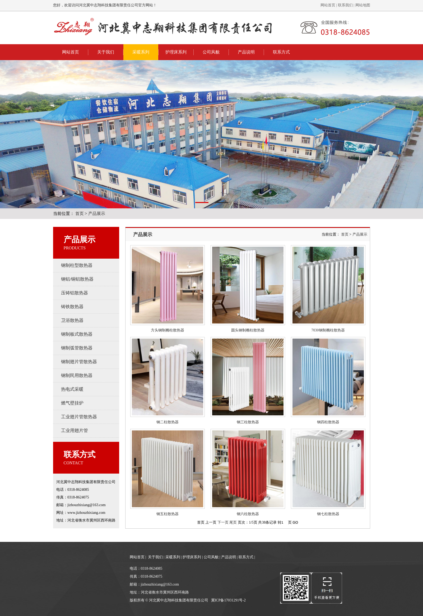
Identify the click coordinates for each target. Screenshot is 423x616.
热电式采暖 (72, 389)
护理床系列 (176, 52)
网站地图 (362, 5)
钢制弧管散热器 (76, 347)
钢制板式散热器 (76, 334)
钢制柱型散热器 (76, 265)
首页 (79, 213)
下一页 (223, 522)
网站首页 (327, 5)
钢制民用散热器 (76, 375)
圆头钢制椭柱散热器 (247, 330)
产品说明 (246, 52)
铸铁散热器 (72, 306)
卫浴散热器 (72, 320)
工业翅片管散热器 (79, 416)
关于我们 (105, 52)
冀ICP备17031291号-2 (228, 600)
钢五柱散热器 (167, 514)
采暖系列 (140, 52)
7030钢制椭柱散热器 (328, 330)
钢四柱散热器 (328, 422)
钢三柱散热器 (248, 422)
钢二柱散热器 (167, 422)
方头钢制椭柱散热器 (167, 330)
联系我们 (345, 5)
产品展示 (96, 213)
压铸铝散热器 (74, 292)
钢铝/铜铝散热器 (77, 279)
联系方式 (281, 52)
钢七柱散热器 (328, 514)
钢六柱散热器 (248, 514)
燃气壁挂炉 (72, 403)
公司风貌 (211, 52)
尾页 (233, 522)
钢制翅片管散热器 (79, 361)
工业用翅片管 (74, 430)
